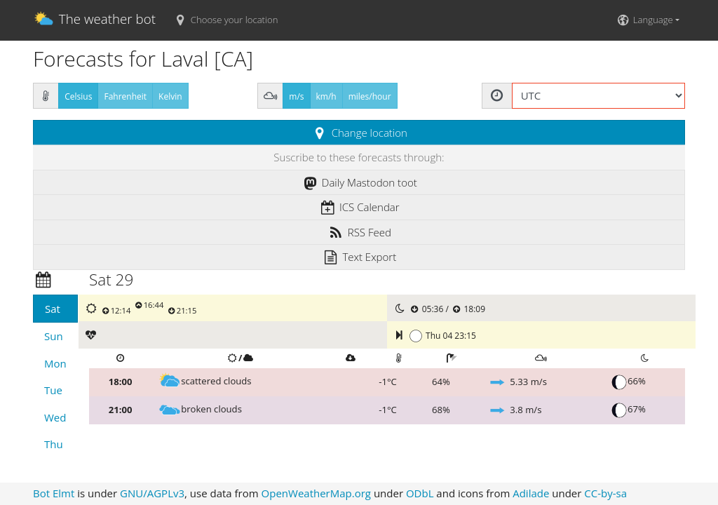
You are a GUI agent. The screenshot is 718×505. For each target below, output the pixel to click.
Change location (359, 133)
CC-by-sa (605, 493)
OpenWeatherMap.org (316, 493)
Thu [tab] (53, 444)
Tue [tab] (53, 390)
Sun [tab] (53, 336)
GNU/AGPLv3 (152, 493)
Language (644, 19)
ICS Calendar (358, 207)
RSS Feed (359, 232)
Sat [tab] (52, 309)
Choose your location (225, 19)
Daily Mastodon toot (359, 182)
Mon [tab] (55, 363)
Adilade (531, 493)
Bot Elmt (53, 493)
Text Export (359, 257)
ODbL (420, 493)
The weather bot (94, 20)
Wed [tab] (55, 417)
